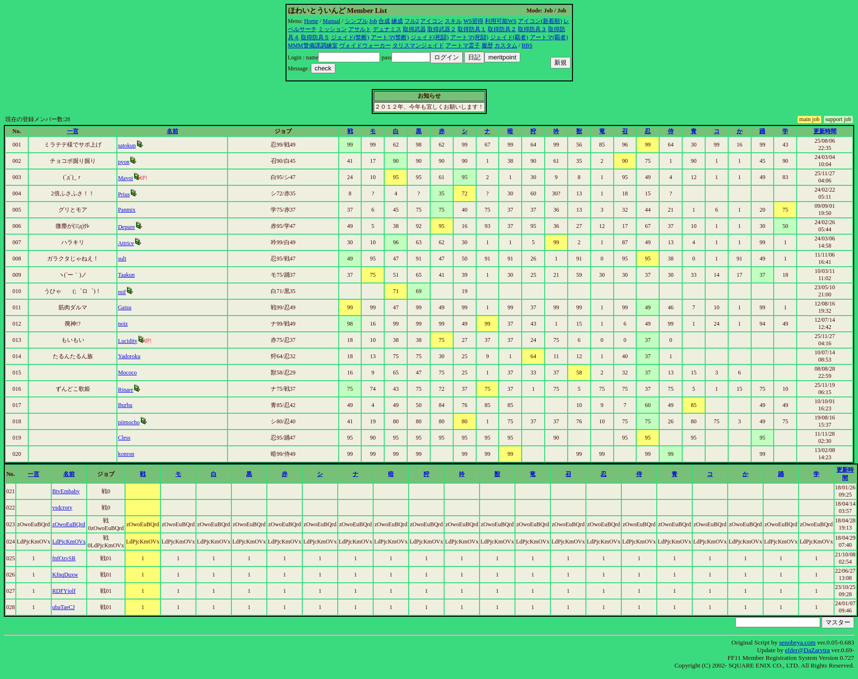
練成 (397, 21)
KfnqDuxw (65, 574)
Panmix (127, 209)
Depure (126, 227)
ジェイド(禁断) (350, 37)
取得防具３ (532, 29)
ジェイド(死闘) (430, 37)
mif (122, 292)
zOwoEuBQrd (68, 524)
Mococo (127, 372)
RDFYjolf (64, 591)
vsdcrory (62, 507)
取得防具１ (472, 29)
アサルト (359, 29)
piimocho (128, 422)
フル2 (411, 21)
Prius (124, 194)
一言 (73, 131)
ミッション (332, 29)
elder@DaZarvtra (807, 650)
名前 (172, 131)
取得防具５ (315, 37)
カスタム (505, 45)
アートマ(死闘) (469, 37)
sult (122, 258)
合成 (384, 21)
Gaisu (124, 307)
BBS (527, 45)
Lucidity (127, 341)
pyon (123, 161)
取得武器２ (441, 29)
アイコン (431, 21)
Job (373, 21)
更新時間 (824, 131)
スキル (453, 21)
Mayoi (125, 178)
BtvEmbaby (66, 491)
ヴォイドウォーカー (365, 45)
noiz (123, 323)
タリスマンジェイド (418, 45)
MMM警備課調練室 (313, 45)
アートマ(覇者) (549, 37)
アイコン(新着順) (540, 21)
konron (126, 454)
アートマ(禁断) (390, 37)
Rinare (125, 389)
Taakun (126, 275)
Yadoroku (129, 356)
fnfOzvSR (64, 558)
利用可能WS (500, 21)
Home (311, 21)
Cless (124, 437)
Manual (332, 21)
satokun (127, 145)
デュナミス (387, 29)
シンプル (356, 21)
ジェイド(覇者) (509, 37)
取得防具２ (502, 29)
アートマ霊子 (463, 45)
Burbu (125, 405)
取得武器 (414, 29)
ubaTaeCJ (63, 607)
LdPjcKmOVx (69, 541)
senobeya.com (797, 642)
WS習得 (473, 21)
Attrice (126, 243)
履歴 (487, 45)
